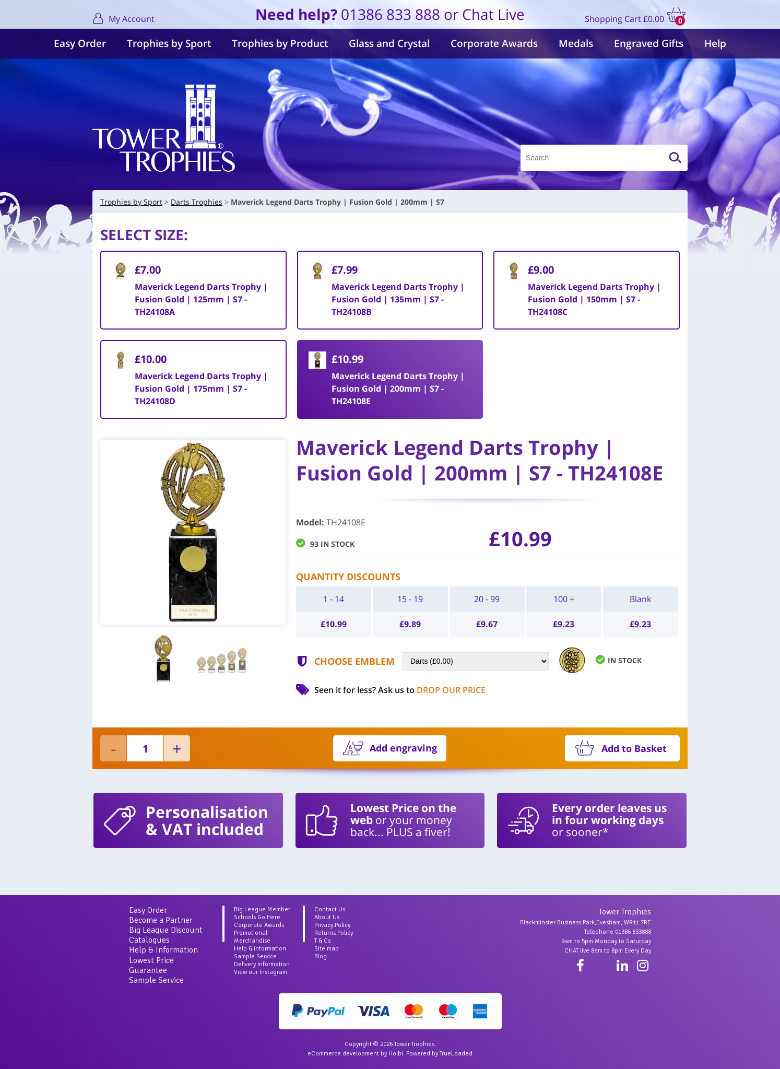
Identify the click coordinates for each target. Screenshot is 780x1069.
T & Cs (322, 941)
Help (715, 43)
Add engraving (403, 748)
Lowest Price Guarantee (151, 965)
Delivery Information (262, 964)
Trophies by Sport (169, 43)
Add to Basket (634, 748)
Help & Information (163, 950)
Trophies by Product (280, 43)
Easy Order (80, 43)
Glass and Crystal (389, 43)
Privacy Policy (332, 925)
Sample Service (156, 980)
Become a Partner (161, 920)
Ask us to (432, 690)
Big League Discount (166, 930)
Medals (576, 43)
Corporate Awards (494, 43)
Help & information (260, 949)
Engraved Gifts (648, 43)
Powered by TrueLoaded (439, 1054)
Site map (326, 949)
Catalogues (149, 940)
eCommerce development (343, 1054)
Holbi (395, 1054)
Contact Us (329, 909)
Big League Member (262, 909)
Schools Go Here (257, 917)
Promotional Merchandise (252, 937)
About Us (326, 917)
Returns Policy (333, 933)
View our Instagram (260, 972)
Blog (320, 956)
